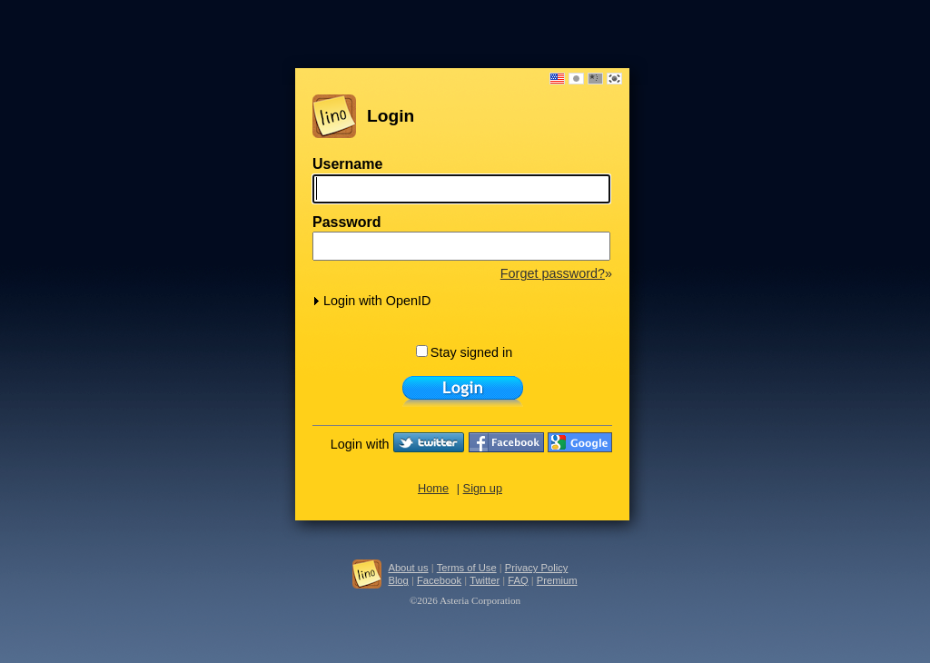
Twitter (485, 580)
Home (433, 488)
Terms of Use (467, 567)
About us (408, 567)
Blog (398, 580)
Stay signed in (464, 352)
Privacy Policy (537, 567)
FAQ (518, 580)
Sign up (482, 488)
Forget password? (552, 273)
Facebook (439, 580)
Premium (557, 580)
